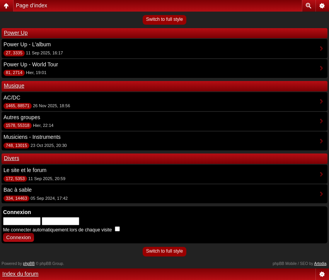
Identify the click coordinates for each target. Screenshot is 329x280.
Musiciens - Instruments (32, 137)
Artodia (320, 263)
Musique (14, 86)
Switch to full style (164, 19)
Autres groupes (21, 117)
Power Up (15, 33)
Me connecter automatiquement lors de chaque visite (61, 230)
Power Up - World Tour (30, 64)
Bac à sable (17, 190)
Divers (11, 158)
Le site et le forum (24, 170)
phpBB (29, 263)
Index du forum (20, 274)
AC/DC (11, 97)
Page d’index (31, 5)
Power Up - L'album (27, 44)
